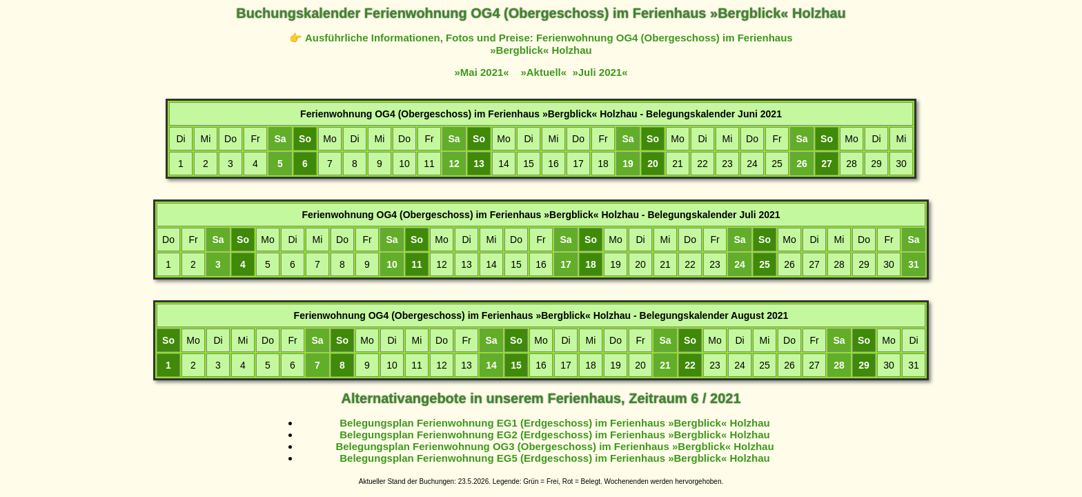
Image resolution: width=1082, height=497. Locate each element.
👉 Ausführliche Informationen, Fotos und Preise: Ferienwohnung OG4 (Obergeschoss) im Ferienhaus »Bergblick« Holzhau (540, 44)
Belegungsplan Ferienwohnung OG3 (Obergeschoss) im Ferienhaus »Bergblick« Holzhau (554, 446)
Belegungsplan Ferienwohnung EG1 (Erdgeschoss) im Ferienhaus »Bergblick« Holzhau (554, 423)
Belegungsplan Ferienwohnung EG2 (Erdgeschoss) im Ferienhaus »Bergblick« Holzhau (554, 434)
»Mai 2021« (481, 72)
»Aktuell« (543, 72)
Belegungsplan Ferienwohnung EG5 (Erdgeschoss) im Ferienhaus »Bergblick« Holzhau (554, 458)
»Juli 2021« (599, 72)
